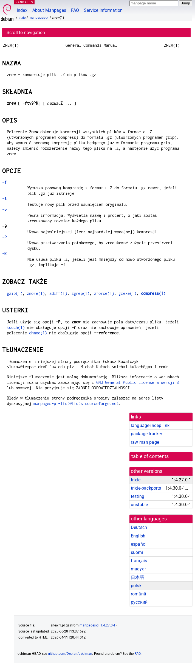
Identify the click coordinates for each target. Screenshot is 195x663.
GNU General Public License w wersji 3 (137, 382)
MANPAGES (24, 2)
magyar (138, 569)
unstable (139, 504)
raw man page (145, 442)
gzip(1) (14, 293)
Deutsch (139, 527)
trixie (22, 18)
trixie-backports (146, 488)
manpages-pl (39, 18)
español (138, 544)
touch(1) (16, 327)
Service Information (103, 10)
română (138, 594)
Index (22, 10)
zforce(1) (104, 293)
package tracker (146, 433)
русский (139, 602)
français (139, 560)
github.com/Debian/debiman (70, 654)
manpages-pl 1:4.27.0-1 (97, 625)
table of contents (150, 456)
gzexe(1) (127, 293)
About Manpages (49, 10)
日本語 (137, 577)
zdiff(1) (58, 293)
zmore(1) (36, 293)
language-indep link (150, 425)
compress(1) (153, 293)
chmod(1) (38, 333)
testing (137, 496)
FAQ (75, 10)
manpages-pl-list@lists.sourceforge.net (75, 403)
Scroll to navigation (26, 32)
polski (137, 585)
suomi (137, 552)
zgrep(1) (80, 293)
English (138, 536)
